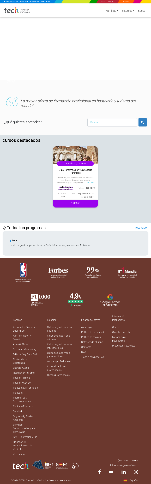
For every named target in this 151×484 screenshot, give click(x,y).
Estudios (127, 10)
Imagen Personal (22, 377)
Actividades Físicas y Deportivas (24, 329)
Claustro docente (121, 332)
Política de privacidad (92, 332)
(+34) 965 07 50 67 (128, 460)
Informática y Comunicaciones (22, 399)
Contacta (126, 2)
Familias (111, 10)
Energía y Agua (21, 367)
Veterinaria (19, 454)
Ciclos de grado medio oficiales (58, 337)
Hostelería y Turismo (24, 372)
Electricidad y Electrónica (20, 361)
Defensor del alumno (92, 342)
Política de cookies (91, 337)
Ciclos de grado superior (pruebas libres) (60, 346)
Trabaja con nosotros (92, 357)
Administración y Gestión (22, 337)
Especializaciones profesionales (56, 368)
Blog (83, 352)
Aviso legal (87, 327)
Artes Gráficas (20, 344)
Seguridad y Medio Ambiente (23, 418)
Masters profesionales (59, 361)
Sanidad (17, 411)
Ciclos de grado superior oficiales (60, 329)
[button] (8, 46)
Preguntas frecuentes (123, 345)
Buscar (142, 10)
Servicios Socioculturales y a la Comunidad (24, 428)
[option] (75, 46)
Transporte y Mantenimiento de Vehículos (22, 446)
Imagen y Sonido (22, 382)
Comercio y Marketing (24, 349)
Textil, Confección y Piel (25, 437)
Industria (18, 392)
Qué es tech (118, 327)
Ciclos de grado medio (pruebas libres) (58, 355)
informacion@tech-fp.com (124, 465)
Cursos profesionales (58, 375)
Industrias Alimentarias (25, 387)
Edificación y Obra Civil (25, 354)
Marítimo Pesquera (23, 406)
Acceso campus (107, 2)
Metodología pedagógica (119, 339)
